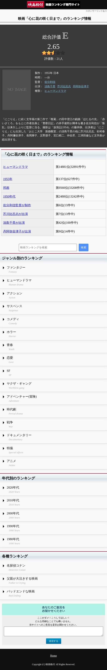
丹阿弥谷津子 (81, 86)
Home (53, 655)
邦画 (6, 187)
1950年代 (9, 196)
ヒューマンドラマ (55, 90)
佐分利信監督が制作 (17, 205)
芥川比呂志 (64, 86)
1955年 (7, 179)
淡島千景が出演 (14, 222)
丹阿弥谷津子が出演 (17, 231)
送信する (53, 641)
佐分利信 (50, 82)
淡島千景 (50, 86)
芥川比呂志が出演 (15, 214)
